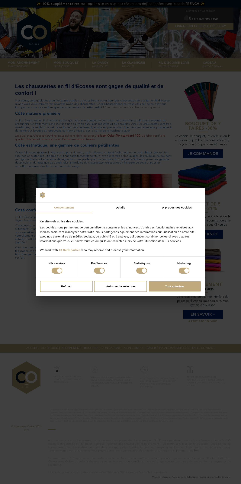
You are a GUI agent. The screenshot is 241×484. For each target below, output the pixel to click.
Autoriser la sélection (120, 286)
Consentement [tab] (64, 207)
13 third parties (70, 250)
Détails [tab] (120, 207)
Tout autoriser (174, 286)
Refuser (66, 286)
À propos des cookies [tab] (177, 207)
